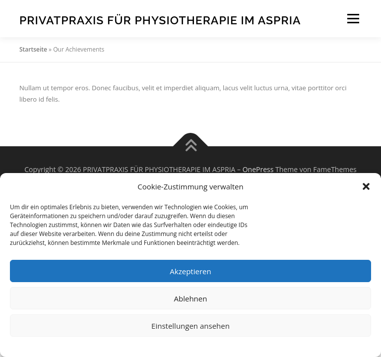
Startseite (33, 49)
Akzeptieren (190, 271)
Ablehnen (190, 298)
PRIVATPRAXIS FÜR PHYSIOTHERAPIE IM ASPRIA (160, 19)
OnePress (258, 169)
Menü (353, 18)
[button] (366, 186)
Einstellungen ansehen (190, 326)
